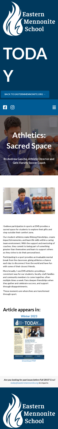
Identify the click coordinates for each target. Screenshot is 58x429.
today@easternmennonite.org (24, 383)
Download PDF (29, 360)
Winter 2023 (29, 316)
